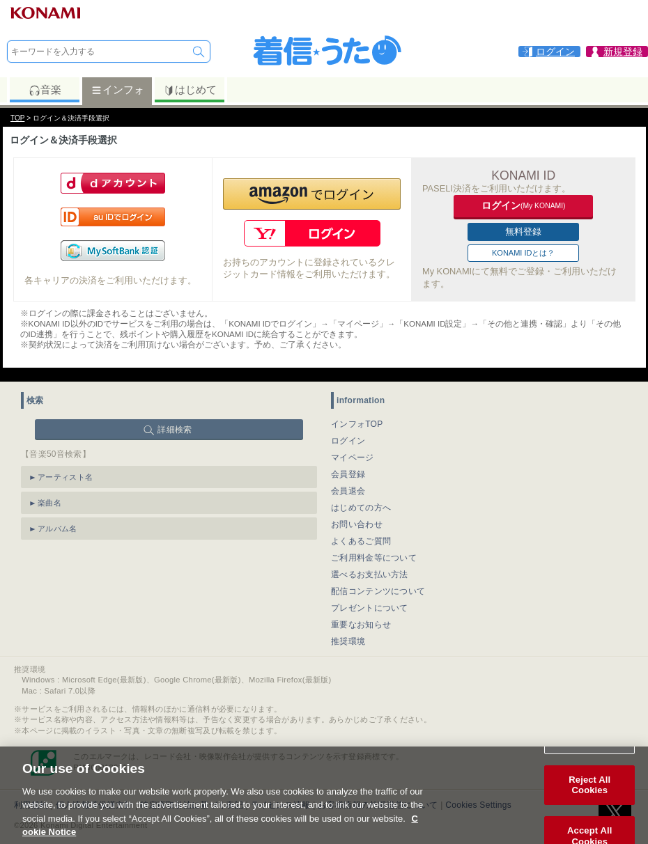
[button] (312, 194)
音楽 (45, 90)
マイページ (352, 457)
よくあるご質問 (361, 541)
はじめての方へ (361, 508)
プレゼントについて (369, 608)
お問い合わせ (357, 524)
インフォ (117, 90)
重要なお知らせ (361, 625)
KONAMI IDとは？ (523, 253)
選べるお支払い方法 (369, 574)
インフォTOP (357, 424)
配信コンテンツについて (378, 591)
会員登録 (348, 474)
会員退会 (348, 491)
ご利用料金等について (374, 558)
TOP (17, 118)
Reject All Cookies (589, 797)
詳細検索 (174, 430)
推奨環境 (348, 641)
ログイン (348, 441)
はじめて (190, 90)
